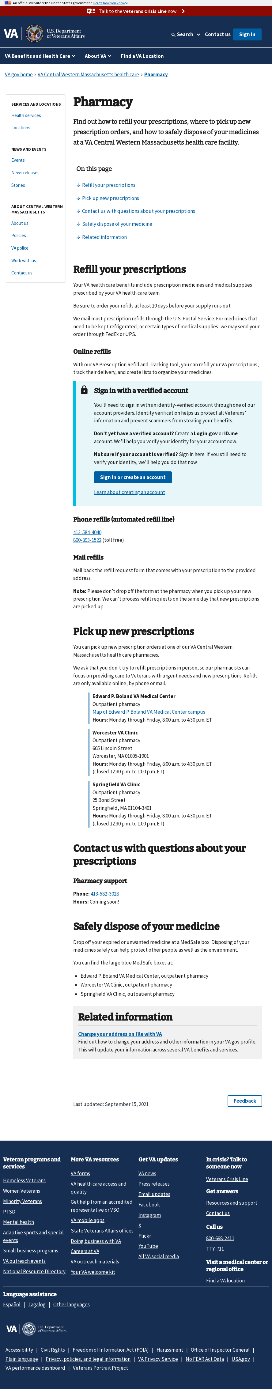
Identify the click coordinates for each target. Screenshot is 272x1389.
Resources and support (231, 1202)
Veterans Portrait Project (100, 1367)
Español (12, 1304)
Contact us (218, 34)
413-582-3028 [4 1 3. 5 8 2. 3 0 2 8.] (105, 893)
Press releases (154, 1183)
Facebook (149, 1204)
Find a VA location (225, 1280)
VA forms (80, 1173)
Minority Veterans (22, 1201)
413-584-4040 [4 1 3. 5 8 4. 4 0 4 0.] (87, 532)
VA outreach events (24, 1261)
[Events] (35, 160)
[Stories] (35, 185)
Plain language (22, 1359)
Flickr (144, 1235)
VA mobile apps (87, 1220)
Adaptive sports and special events (33, 1236)
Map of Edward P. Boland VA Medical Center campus (149, 711)
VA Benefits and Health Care (37, 56)
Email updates (154, 1194)
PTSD (9, 1211)
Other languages (71, 1304)
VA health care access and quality (99, 1187)
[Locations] (35, 128)
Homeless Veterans (24, 1180)
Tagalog (37, 1304)
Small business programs (30, 1250)
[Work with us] (35, 261)
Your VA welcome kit (93, 1272)
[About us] (35, 223)
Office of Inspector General (220, 1349)
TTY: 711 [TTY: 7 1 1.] (215, 1248)
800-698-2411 (220, 1238)
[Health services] (35, 115)
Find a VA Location (142, 56)
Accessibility (19, 1349)
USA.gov (241, 1359)
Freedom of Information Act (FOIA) (111, 1349)
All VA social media (158, 1256)
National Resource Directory (34, 1271)
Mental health (18, 1222)
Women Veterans (21, 1190)
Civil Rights (53, 1349)
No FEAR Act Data (205, 1359)
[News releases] (35, 173)
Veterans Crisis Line (227, 1179)
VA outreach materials (95, 1261)
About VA (95, 56)
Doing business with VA (96, 1241)
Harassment (170, 1349)
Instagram (149, 1215)
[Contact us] (35, 273)
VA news (147, 1173)
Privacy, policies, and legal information (88, 1359)
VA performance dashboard (35, 1367)
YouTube (148, 1246)
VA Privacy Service (158, 1359)
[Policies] (35, 235)
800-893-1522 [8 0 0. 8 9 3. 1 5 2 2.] (87, 540)
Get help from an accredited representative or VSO (102, 1205)
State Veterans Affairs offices (102, 1230)
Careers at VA (85, 1251)
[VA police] (35, 248)
